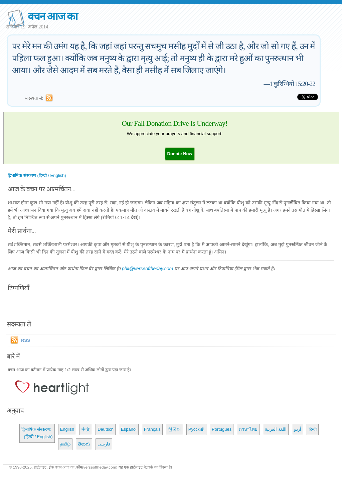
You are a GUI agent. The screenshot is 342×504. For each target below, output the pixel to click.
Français (152, 429)
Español (129, 429)
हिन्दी (313, 429)
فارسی (104, 443)
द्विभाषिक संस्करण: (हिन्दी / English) (36, 433)
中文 (85, 429)
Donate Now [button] (179, 153)
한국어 (174, 429)
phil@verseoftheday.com (147, 268)
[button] (180, 153)
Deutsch (106, 429)
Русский (196, 429)
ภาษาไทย (248, 429)
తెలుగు (84, 443)
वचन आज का (52, 16)
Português (221, 429)
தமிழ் (65, 443)
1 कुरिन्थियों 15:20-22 (292, 83)
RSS (25, 340)
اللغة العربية (276, 429)
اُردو (297, 429)
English (67, 429)
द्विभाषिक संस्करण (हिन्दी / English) (37, 175)
